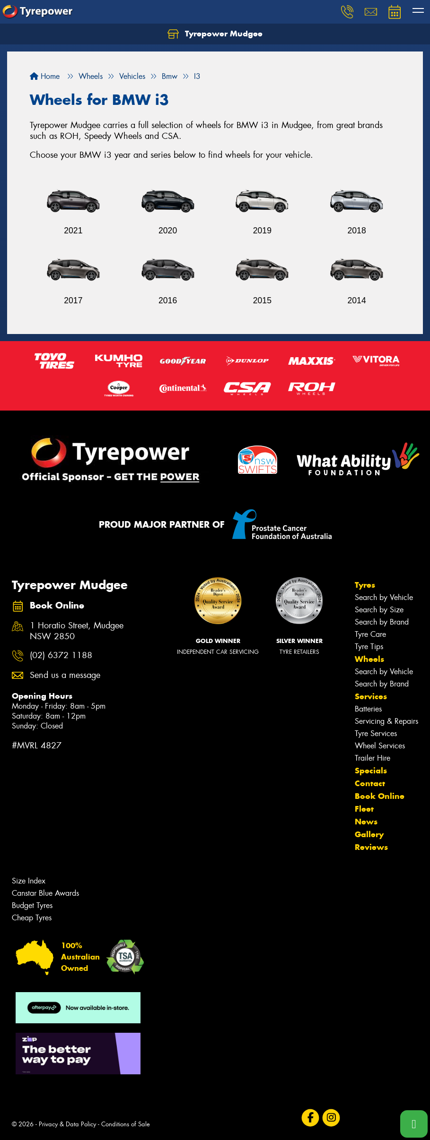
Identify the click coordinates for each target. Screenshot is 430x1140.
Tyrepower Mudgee (215, 34)
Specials (371, 770)
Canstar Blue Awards (45, 893)
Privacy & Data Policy (67, 1124)
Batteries (368, 709)
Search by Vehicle (384, 597)
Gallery (369, 834)
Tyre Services (376, 733)
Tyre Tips (369, 646)
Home (45, 76)
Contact (370, 783)
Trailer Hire (372, 758)
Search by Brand (382, 622)
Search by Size (379, 610)
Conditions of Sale (125, 1124)
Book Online (379, 796)
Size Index (28, 881)
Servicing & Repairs (386, 721)
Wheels (369, 659)
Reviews (371, 847)
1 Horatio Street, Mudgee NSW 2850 (76, 631)
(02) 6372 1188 (61, 655)
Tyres (365, 585)
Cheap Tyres (32, 918)
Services (371, 696)
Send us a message (65, 675)
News (366, 821)
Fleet (364, 809)
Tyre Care (370, 634)
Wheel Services (380, 746)
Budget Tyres (32, 905)
